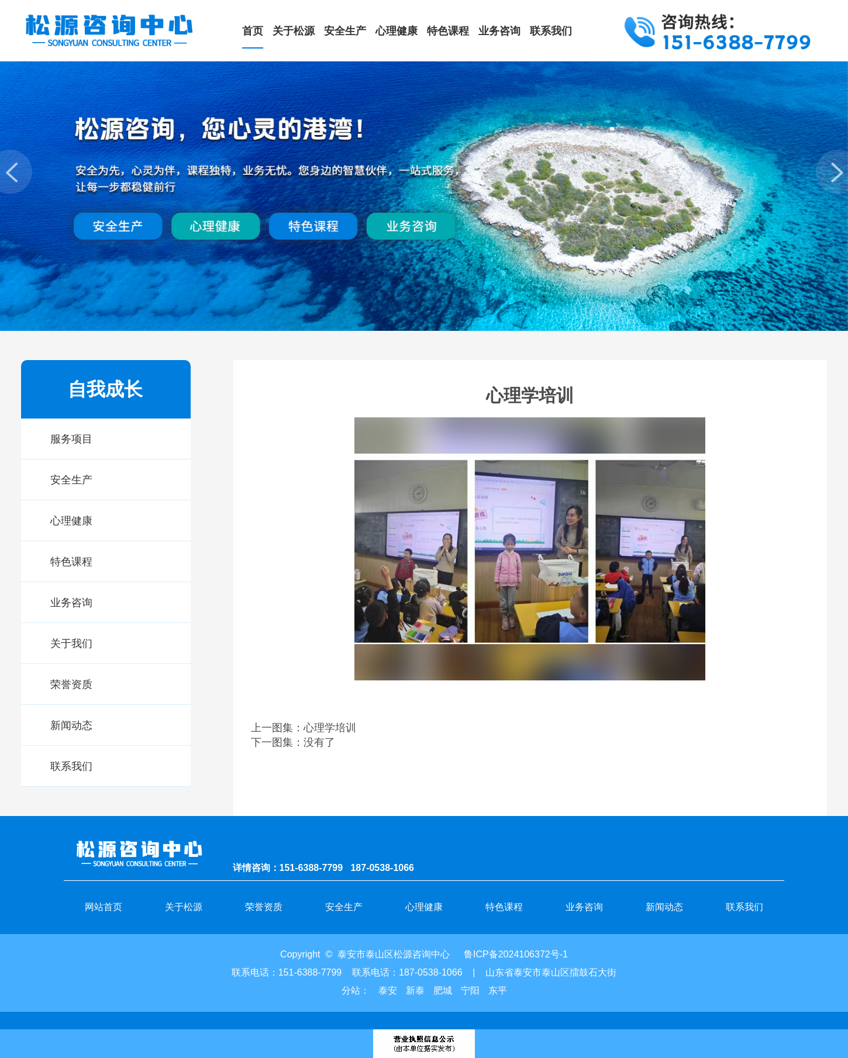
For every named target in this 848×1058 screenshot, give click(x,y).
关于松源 (183, 907)
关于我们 (71, 643)
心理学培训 (330, 728)
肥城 (442, 990)
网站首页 (103, 907)
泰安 (387, 990)
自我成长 (105, 389)
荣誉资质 (71, 684)
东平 (497, 990)
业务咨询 (71, 602)
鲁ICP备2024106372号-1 (516, 954)
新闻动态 (71, 725)
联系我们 (71, 766)
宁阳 (470, 990)
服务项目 (71, 439)
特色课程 (71, 562)
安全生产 (71, 480)
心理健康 (71, 521)
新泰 (415, 990)
